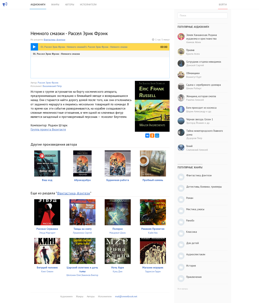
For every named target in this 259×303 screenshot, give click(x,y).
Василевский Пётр (52, 86)
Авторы (69, 4)
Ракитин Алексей (195, 99)
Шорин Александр (196, 111)
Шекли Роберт (193, 88)
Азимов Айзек (193, 42)
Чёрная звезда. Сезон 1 (199, 119)
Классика (191, 231)
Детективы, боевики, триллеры (204, 186)
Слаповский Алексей (197, 149)
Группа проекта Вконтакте (48, 129)
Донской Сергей (195, 65)
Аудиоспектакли (195, 254)
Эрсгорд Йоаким (195, 122)
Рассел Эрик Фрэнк (48, 82)
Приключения (194, 277)
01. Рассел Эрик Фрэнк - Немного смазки (56, 53)
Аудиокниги (38, 4)
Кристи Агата (193, 53)
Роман (189, 198)
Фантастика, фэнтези (54, 39)
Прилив (190, 50)
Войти (223, 4)
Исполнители (88, 4)
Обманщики (193, 73)
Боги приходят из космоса (201, 107)
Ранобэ (190, 220)
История (191, 265)
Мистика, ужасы (195, 209)
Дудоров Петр (194, 138)
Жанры (55, 4)
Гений (189, 146)
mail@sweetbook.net (126, 296)
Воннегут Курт (193, 76)
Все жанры (183, 288)
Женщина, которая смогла (201, 96)
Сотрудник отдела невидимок (203, 61)
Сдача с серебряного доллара (203, 84)
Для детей (192, 243)
